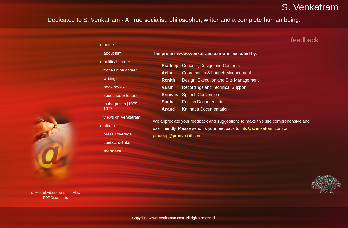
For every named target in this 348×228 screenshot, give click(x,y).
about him (113, 53)
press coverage (118, 134)
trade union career (120, 70)
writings (111, 78)
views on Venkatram (122, 117)
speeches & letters (121, 95)
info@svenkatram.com (261, 128)
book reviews (116, 87)
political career (117, 61)
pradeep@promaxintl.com (177, 135)
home (109, 45)
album (109, 125)
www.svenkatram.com (199, 53)
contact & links (117, 142)
